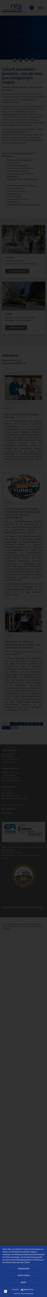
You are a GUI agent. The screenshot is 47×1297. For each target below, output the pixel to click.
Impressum (17, 1293)
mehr (23, 1282)
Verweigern (23, 1269)
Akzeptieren (23, 1275)
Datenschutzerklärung (27, 1293)
